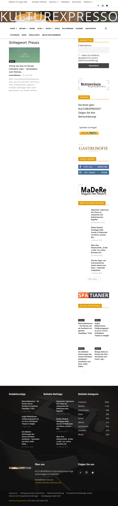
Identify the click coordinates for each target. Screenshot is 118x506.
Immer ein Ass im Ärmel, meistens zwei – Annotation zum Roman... (23, 69)
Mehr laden (93, 279)
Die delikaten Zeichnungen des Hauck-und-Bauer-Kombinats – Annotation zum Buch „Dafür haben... (85, 359)
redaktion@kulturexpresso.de (48, 482)
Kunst (13, 28)
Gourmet (79, 28)
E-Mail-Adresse (84, 45)
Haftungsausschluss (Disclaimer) (32, 493)
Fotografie (14, 35)
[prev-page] (80, 372)
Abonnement (76, 2)
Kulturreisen (67, 28)
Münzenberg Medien (18, 501)
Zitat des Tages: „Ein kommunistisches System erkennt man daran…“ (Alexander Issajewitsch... (98, 265)
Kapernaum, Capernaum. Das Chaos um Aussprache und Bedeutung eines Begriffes (100, 215)
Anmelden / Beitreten (39, 2)
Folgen (104, 172)
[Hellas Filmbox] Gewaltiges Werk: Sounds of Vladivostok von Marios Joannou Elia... (99, 232)
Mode (24, 35)
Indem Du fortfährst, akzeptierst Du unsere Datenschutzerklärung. (88, 58)
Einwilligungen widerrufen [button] (51, 496)
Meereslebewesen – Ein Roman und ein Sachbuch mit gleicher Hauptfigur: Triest (85, 328)
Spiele (57, 28)
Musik (49, 28)
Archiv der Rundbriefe (51, 35)
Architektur (91, 28)
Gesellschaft (34, 35)
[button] (106, 28)
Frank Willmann (15, 75)
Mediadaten (65, 2)
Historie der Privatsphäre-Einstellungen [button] (24, 496)
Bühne (32, 28)
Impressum (54, 2)
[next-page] (84, 372)
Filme (40, 28)
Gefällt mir (102, 167)
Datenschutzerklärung (55, 493)
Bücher (23, 28)
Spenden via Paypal (87, 127)
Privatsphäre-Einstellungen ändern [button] (79, 493)
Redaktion (88, 2)
